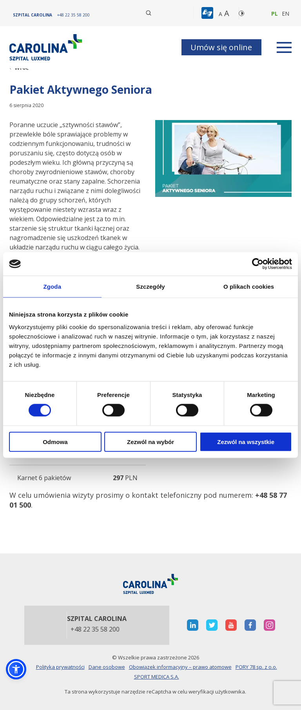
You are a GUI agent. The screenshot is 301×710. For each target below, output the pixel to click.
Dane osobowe (107, 667)
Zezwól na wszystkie (245, 441)
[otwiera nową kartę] (192, 625)
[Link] (46, 47)
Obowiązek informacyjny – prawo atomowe (180, 667)
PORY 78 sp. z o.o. (256, 667)
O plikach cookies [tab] (248, 286)
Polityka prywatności (60, 667)
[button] (208, 13)
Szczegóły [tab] (150, 286)
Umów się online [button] (221, 47)
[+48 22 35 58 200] (73, 15)
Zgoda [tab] (53, 286)
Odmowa (55, 441)
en (285, 13)
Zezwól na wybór (150, 441)
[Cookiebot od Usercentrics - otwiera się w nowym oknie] (257, 264)
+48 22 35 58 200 (95, 629)
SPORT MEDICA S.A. (156, 676)
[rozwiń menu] (284, 47)
